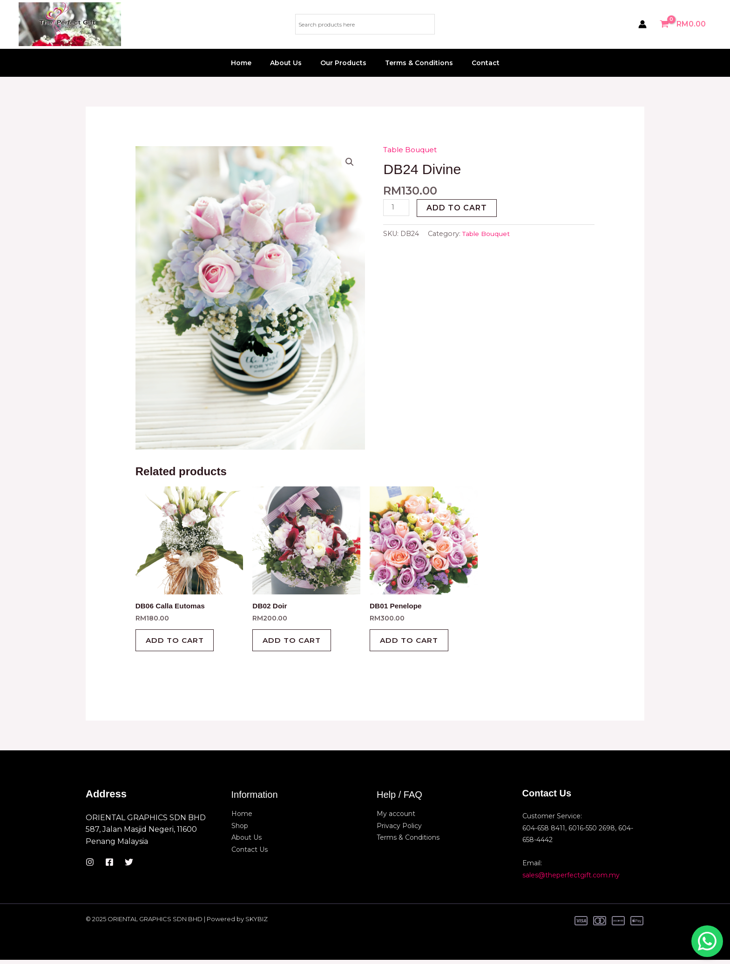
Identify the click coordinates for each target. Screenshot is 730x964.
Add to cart (458, 207)
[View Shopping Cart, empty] (683, 24)
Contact (474, 63)
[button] (349, 162)
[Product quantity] (396, 207)
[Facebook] (109, 866)
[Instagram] (90, 866)
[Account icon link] (642, 24)
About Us (291, 63)
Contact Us (249, 853)
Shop (239, 829)
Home (252, 63)
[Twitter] (129, 866)
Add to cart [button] (178, 642)
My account (396, 818)
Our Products (343, 63)
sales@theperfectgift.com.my (571, 879)
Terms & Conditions (413, 63)
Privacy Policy (399, 829)
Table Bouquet (412, 149)
